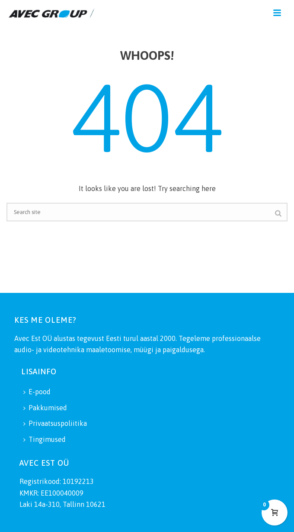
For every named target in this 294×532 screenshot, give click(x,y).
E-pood (37, 392)
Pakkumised (45, 408)
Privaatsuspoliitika (55, 423)
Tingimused (44, 439)
